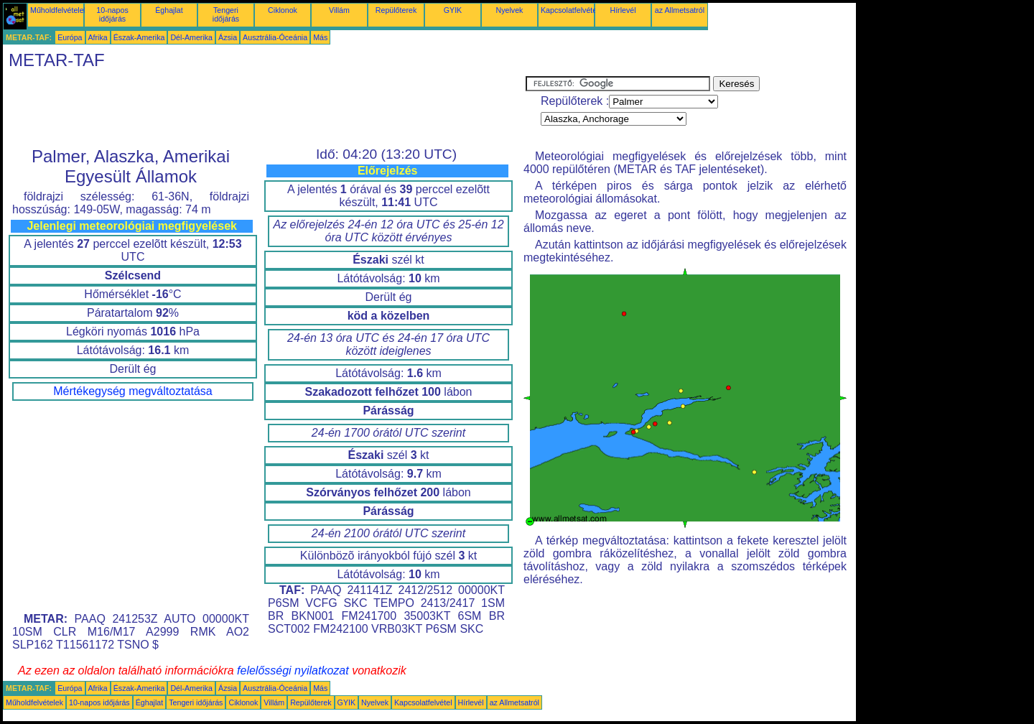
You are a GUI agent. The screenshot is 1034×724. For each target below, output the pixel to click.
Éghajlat (169, 10)
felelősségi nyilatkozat (293, 670)
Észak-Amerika (139, 37)
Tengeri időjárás (226, 14)
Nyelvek (509, 10)
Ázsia (227, 37)
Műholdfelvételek (59, 10)
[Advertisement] (264, 108)
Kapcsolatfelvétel (570, 10)
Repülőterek (396, 10)
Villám (339, 10)
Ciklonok (282, 10)
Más (320, 37)
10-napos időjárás (112, 14)
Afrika (98, 37)
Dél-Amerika (191, 37)
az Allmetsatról (679, 10)
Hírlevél (622, 10)
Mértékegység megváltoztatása (132, 391)
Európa (69, 37)
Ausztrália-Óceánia (275, 37)
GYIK (453, 10)
